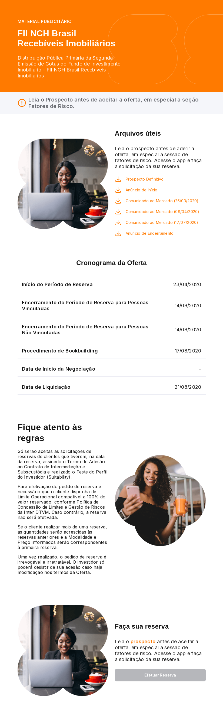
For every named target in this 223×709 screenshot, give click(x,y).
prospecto (142, 641)
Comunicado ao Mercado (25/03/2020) (162, 200)
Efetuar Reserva (160, 675)
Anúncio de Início (142, 190)
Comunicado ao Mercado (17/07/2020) (162, 222)
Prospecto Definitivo (145, 179)
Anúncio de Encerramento (150, 233)
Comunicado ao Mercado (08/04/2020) (162, 211)
